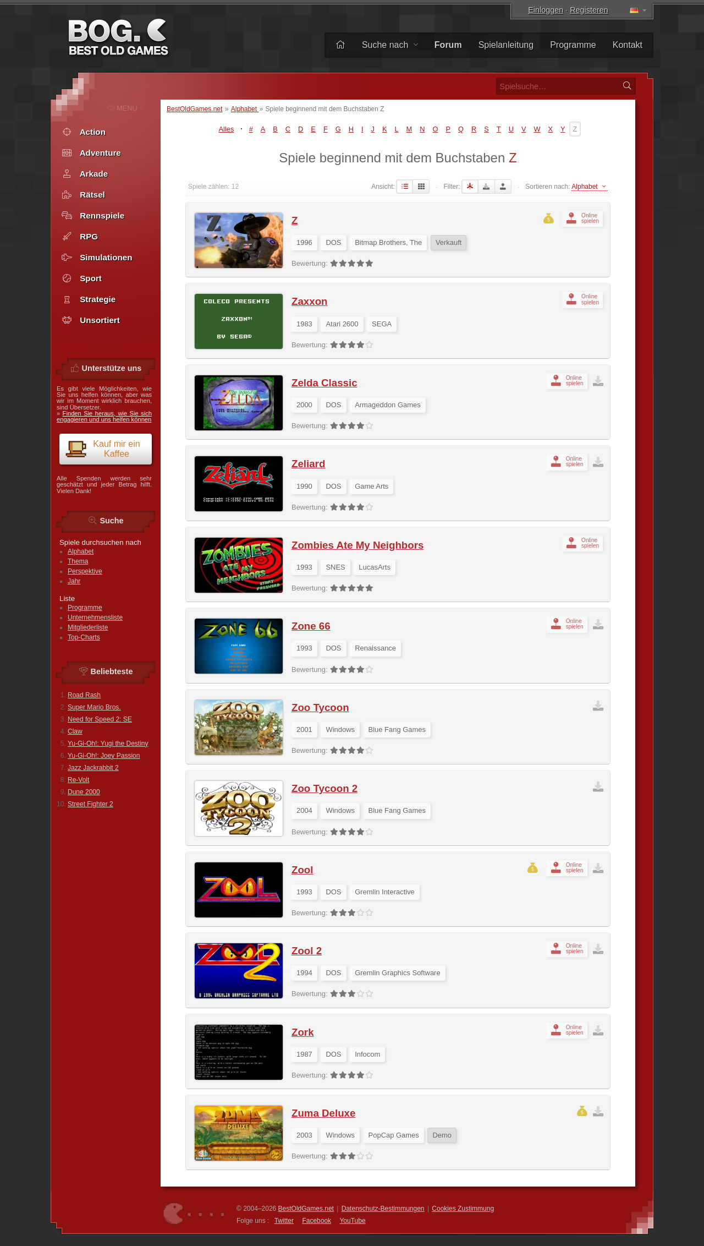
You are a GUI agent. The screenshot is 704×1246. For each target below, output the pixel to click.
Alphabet (245, 109)
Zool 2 (307, 951)
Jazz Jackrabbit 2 (93, 768)
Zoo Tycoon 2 (325, 788)
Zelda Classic (325, 383)
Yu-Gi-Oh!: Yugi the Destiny (108, 743)
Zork (303, 1032)
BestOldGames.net (194, 109)
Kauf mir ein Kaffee (102, 448)
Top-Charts (84, 637)
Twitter (284, 1221)
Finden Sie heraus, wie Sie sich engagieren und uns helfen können (104, 416)
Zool (302, 870)
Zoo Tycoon (320, 707)
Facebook (316, 1221)
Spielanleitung (506, 45)
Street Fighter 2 (90, 804)
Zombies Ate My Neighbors (358, 545)
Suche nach (390, 45)
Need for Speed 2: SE (100, 719)
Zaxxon (309, 301)
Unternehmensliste (95, 617)
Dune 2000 (84, 792)
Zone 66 (311, 626)
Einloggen (545, 10)
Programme (573, 45)
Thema (78, 561)
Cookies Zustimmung (463, 1208)
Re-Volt (78, 780)
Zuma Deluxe (323, 1113)
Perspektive (85, 571)
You (352, 1221)
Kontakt (627, 45)
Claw (75, 731)
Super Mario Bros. (94, 707)
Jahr (74, 581)
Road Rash (84, 695)
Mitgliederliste (88, 627)
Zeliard (308, 463)
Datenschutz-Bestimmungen (383, 1208)
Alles (226, 129)
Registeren (589, 10)
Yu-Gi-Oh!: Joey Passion (104, 755)
